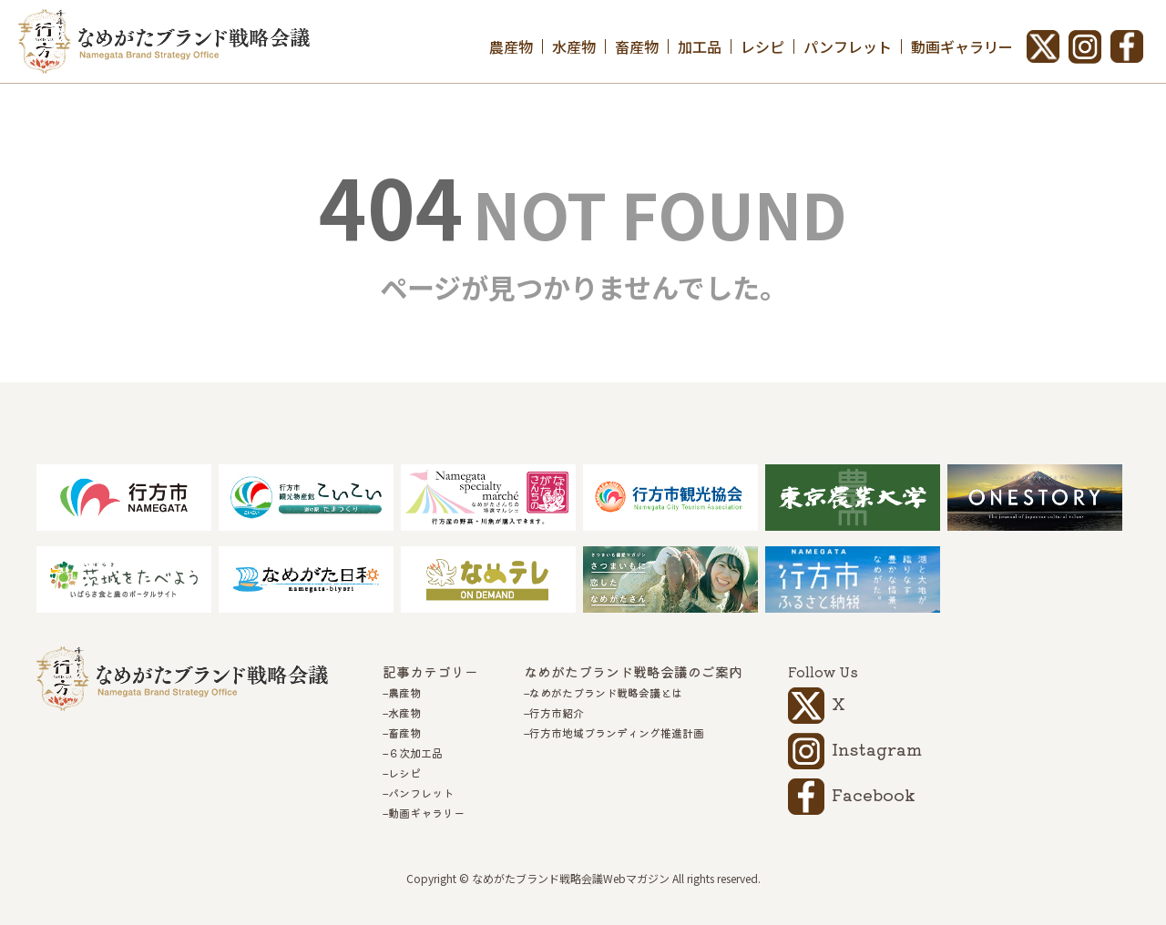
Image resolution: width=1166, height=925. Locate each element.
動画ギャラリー (962, 46)
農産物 (511, 46)
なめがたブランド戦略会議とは (605, 692)
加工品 (699, 46)
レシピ (762, 46)
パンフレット (847, 46)
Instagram (877, 748)
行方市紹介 (556, 712)
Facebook (873, 794)
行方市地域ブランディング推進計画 (616, 732)
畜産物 (637, 46)
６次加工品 (415, 752)
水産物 (574, 46)
